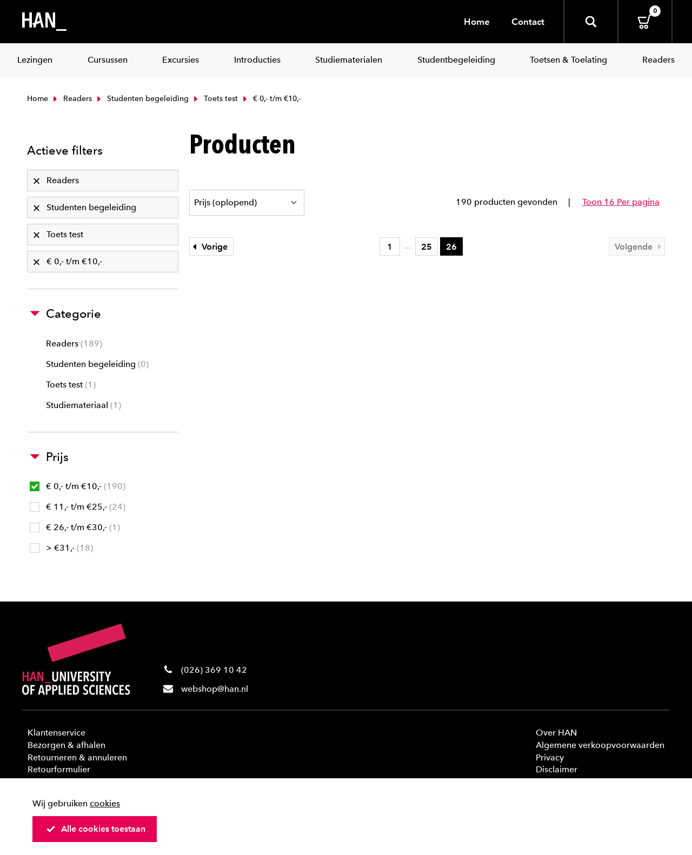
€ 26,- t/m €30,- (75, 527)
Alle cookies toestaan (95, 829)
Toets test (214, 98)
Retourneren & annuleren (77, 757)
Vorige (209, 247)
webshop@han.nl (214, 689)
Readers (71, 98)
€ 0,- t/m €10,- (77, 486)
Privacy (550, 757)
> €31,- (61, 548)
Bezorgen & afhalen (66, 745)
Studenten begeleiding (142, 98)
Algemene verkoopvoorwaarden (600, 745)
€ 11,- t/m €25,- (77, 507)
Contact (527, 21)
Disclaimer (556, 769)
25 (426, 247)
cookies (105, 803)
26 (451, 247)
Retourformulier (59, 769)
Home (477, 21)
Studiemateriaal (83, 405)
